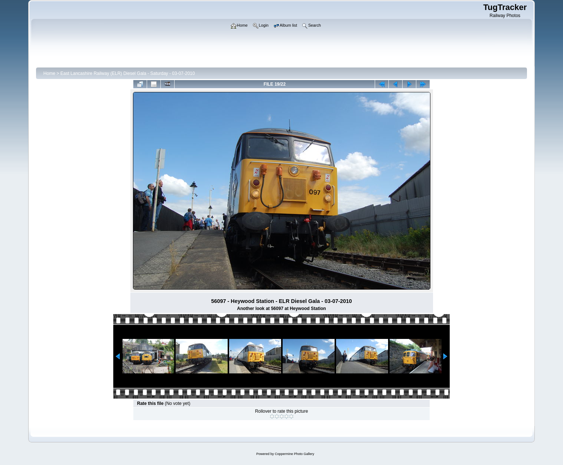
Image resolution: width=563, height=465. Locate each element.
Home (49, 73)
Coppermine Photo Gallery (294, 454)
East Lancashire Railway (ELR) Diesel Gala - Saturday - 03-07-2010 (128, 73)
